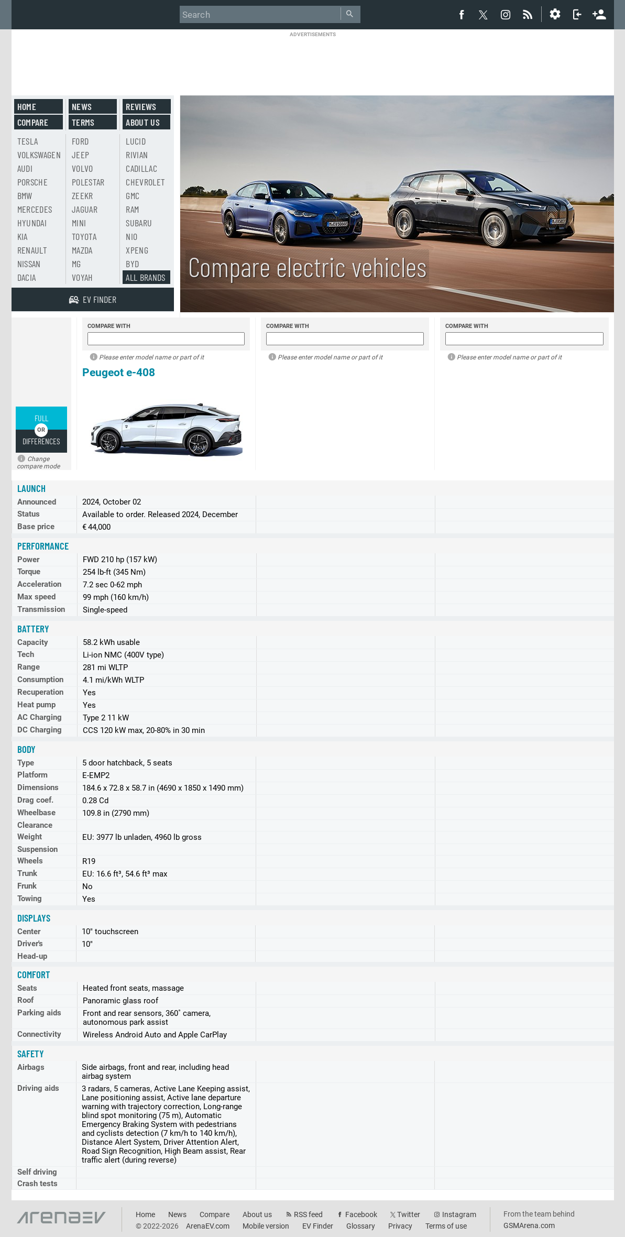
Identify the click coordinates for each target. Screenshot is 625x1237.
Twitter (408, 1214)
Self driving (37, 1172)
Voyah (82, 277)
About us (143, 122)
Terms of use (446, 1226)
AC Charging (39, 717)
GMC (132, 195)
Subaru (139, 222)
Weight (29, 836)
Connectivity (39, 1034)
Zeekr (82, 195)
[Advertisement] (312, 61)
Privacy (400, 1226)
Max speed (36, 596)
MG (76, 263)
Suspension (37, 849)
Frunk (27, 886)
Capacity (32, 642)
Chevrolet (145, 182)
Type (25, 763)
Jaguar (84, 209)
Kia (22, 236)
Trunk (27, 873)
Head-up (32, 956)
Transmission (41, 609)
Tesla (27, 141)
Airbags (31, 1067)
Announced (36, 502)
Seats (27, 988)
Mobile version (266, 1226)
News (82, 106)
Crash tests (37, 1183)
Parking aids (39, 1012)
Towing (29, 898)
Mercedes (34, 209)
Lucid (136, 141)
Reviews (141, 106)
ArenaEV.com (207, 1226)
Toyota (84, 236)
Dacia (26, 277)
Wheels (30, 861)
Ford (80, 141)
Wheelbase (36, 812)
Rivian (137, 154)
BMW (24, 195)
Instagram (459, 1214)
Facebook (361, 1214)
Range (28, 667)
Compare (32, 122)
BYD (132, 263)
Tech (25, 654)
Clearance (34, 825)
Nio (131, 236)
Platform (32, 775)
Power (28, 559)
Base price (35, 526)
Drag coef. (35, 800)
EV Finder (317, 1226)
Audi (24, 168)
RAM (132, 209)
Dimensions (38, 787)
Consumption (40, 679)
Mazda (82, 250)
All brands (146, 277)
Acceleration (39, 584)
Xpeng (137, 250)
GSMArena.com (529, 1225)
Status (28, 514)
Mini (79, 222)
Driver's (30, 943)
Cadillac (141, 168)
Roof (25, 1000)
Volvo (82, 168)
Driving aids (38, 1088)
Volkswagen (39, 154)
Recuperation (40, 692)
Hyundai (32, 222)
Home (26, 106)
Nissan (29, 263)
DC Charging (39, 730)
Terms (83, 122)
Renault (32, 250)
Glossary (360, 1226)
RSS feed (308, 1214)
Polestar (88, 182)
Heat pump (36, 704)
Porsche (32, 182)
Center (28, 931)
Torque (28, 571)
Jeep (80, 154)
